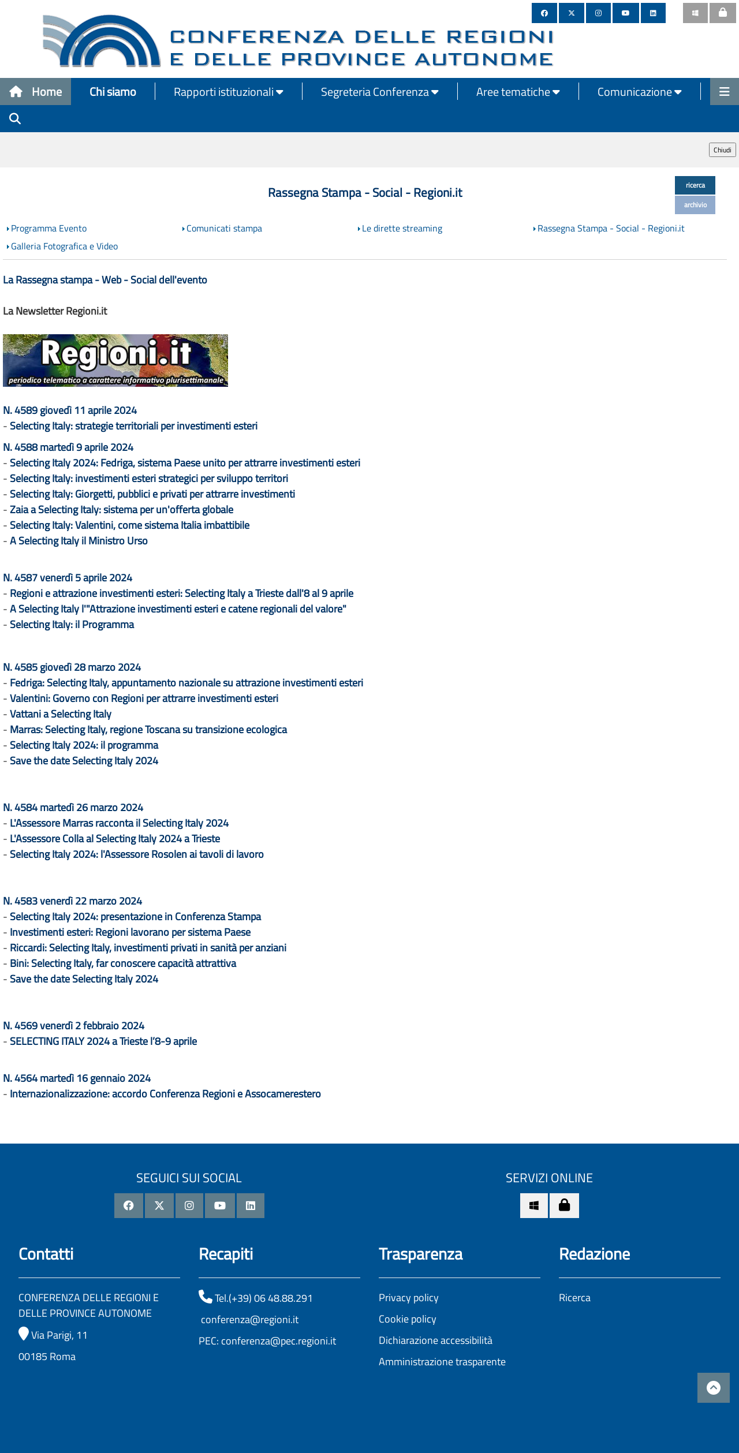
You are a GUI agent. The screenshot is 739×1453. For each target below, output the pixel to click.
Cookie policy (407, 1319)
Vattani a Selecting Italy (60, 714)
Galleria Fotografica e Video (64, 246)
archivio (695, 204)
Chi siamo (112, 91)
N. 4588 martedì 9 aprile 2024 (68, 447)
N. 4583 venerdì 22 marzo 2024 (72, 901)
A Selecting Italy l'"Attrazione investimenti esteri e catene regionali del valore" (178, 609)
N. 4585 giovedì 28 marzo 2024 (72, 667)
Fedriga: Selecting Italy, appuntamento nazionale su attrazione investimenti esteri (186, 682)
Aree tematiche (518, 91)
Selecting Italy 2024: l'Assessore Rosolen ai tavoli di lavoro (137, 854)
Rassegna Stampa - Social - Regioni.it (611, 228)
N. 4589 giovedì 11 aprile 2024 (70, 410)
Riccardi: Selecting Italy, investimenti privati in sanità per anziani (148, 947)
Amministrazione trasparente (442, 1361)
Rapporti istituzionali (228, 91)
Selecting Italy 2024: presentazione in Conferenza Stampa (135, 916)
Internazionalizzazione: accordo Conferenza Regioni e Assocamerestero (165, 1093)
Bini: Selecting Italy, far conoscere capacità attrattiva (123, 963)
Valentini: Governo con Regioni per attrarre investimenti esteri (144, 698)
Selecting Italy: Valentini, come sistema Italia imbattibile (129, 525)
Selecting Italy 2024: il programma (84, 745)
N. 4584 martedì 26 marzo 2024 (73, 807)
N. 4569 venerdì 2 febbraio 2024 (73, 1025)
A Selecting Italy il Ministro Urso (79, 540)
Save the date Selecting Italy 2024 (84, 760)
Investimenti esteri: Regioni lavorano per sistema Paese (130, 932)
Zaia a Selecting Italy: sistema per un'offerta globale (121, 509)
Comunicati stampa (224, 228)
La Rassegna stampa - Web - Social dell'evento (105, 279)
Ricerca (575, 1297)
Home (35, 91)
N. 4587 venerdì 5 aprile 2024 (67, 577)
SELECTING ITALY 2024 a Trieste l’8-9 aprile (103, 1041)
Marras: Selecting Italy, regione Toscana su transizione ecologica (148, 729)
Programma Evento (49, 228)
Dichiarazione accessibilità (435, 1340)
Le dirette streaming (402, 228)
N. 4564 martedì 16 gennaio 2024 (77, 1078)
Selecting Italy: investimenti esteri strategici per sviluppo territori (149, 478)
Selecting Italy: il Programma (72, 624)
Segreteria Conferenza (380, 91)
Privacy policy (409, 1297)
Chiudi (722, 149)
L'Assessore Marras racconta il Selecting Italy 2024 (119, 823)
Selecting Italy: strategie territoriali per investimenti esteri (133, 426)
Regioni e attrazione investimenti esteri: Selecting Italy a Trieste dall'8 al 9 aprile (181, 593)
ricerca (695, 185)
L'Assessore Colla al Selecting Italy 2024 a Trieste (115, 838)
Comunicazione (640, 91)
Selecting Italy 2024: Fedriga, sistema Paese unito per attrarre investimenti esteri (185, 462)
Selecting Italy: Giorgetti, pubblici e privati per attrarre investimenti (152, 494)
